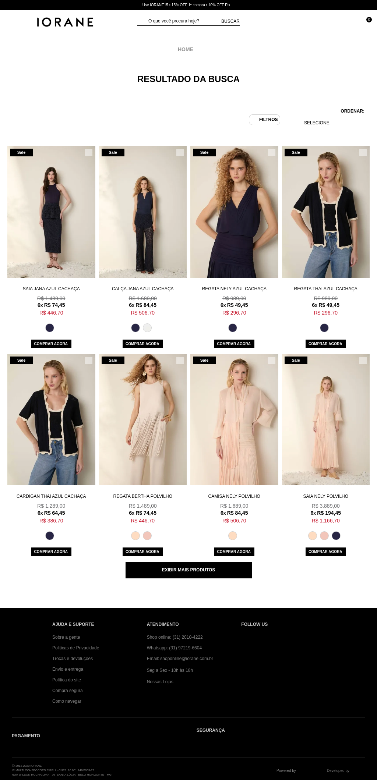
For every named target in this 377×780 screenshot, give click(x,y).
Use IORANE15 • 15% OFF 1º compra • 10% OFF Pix (186, 5)
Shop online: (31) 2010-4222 (175, 637)
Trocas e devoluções (72, 658)
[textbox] (183, 21)
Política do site (66, 679)
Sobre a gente (66, 637)
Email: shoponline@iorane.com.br (180, 658)
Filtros (268, 119)
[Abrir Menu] (13, 23)
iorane (187, 49)
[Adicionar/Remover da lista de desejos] (88, 152)
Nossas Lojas (160, 681)
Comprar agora (51, 344)
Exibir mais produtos (188, 569)
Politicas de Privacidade (75, 647)
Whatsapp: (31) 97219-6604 (174, 647)
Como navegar (66, 701)
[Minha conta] (332, 23)
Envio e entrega (67, 669)
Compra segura (67, 690)
